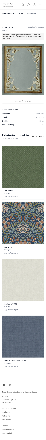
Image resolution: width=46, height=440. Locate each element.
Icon (21, 13)
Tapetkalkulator (8, 429)
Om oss (5, 426)
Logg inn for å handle (23, 101)
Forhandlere (6, 419)
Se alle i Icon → (38, 136)
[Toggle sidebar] (40, 4)
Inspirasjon (6, 412)
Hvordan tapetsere (9, 408)
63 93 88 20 (9, 402)
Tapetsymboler (7, 433)
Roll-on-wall (6, 416)
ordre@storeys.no (9, 399)
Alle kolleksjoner (8, 13)
